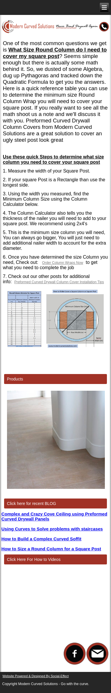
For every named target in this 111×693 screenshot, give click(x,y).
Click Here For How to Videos (33, 559)
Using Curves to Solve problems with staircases (52, 528)
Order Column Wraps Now (62, 263)
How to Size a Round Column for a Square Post (51, 548)
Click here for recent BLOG (31, 503)
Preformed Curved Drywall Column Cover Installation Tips (59, 282)
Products (15, 379)
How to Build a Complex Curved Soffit (41, 538)
